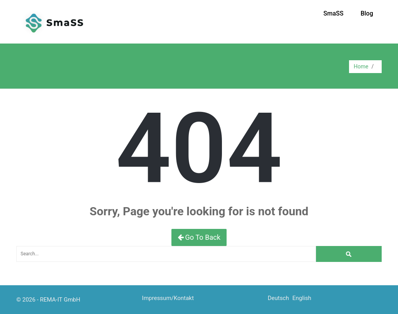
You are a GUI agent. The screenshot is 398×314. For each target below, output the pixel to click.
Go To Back (199, 237)
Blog (367, 13)
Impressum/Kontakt (168, 298)
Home (361, 66)
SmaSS (333, 13)
